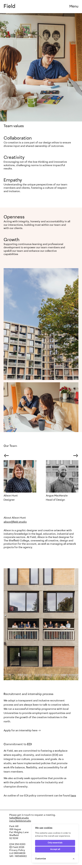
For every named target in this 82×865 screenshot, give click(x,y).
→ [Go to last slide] (6, 456)
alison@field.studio (15, 522)
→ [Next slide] (75, 456)
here (73, 795)
